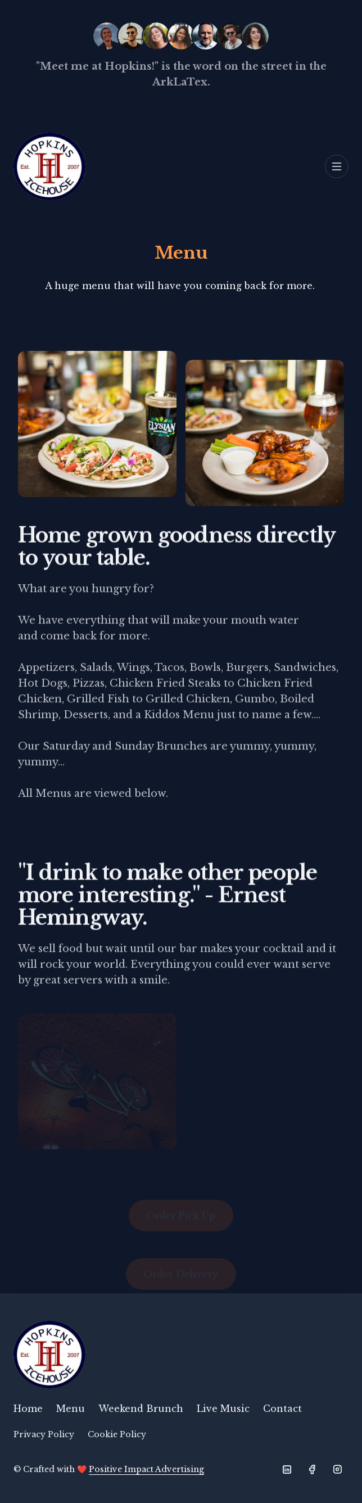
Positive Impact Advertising (146, 1469)
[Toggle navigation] (337, 166)
